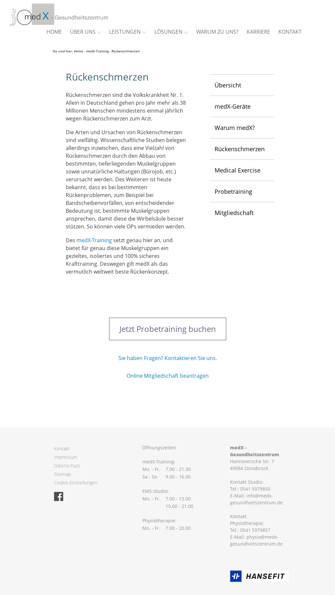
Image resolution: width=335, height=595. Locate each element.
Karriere (258, 31)
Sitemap (62, 474)
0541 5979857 (255, 530)
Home (54, 31)
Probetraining (233, 191)
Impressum (65, 457)
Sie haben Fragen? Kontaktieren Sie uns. (167, 358)
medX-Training (97, 51)
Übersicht (228, 85)
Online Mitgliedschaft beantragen (168, 375)
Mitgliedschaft (234, 213)
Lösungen (168, 31)
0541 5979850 (255, 489)
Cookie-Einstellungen (75, 482)
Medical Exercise (237, 170)
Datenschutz (67, 465)
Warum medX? (235, 128)
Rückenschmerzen (240, 149)
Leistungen (125, 31)
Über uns (83, 31)
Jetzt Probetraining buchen (167, 328)
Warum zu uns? (217, 31)
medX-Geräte (233, 106)
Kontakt (290, 31)
